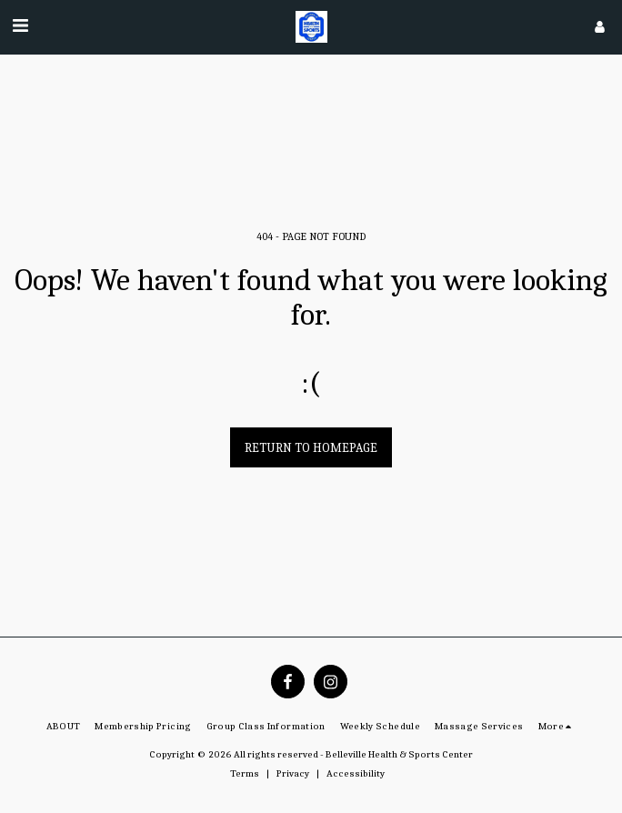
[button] (20, 26)
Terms (244, 773)
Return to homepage (311, 448)
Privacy (292, 773)
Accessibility (355, 773)
